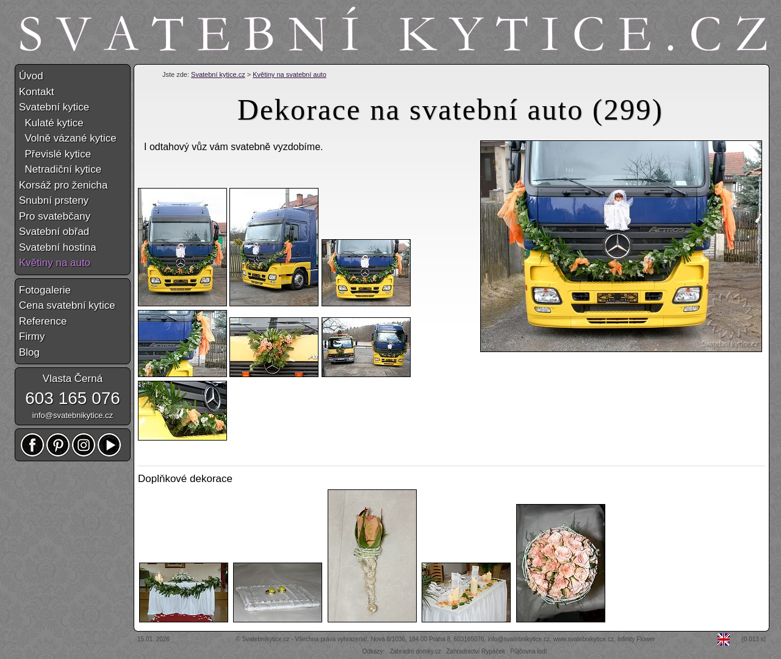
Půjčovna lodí (528, 651)
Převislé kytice (55, 154)
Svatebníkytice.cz (266, 639)
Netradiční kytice (60, 169)
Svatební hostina (57, 247)
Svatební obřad (54, 231)
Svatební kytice (54, 107)
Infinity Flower (636, 639)
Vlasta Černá (73, 378)
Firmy (32, 336)
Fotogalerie (45, 290)
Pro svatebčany (54, 216)
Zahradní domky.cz (415, 651)
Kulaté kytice (51, 123)
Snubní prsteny (53, 200)
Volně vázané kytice (68, 138)
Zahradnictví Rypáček (475, 651)
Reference (43, 321)
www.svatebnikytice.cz (583, 639)
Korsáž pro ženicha (63, 185)
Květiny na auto (54, 262)
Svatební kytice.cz (218, 74)
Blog (29, 352)
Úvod (31, 76)
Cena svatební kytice (67, 305)
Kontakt (36, 92)
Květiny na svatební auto (289, 74)
